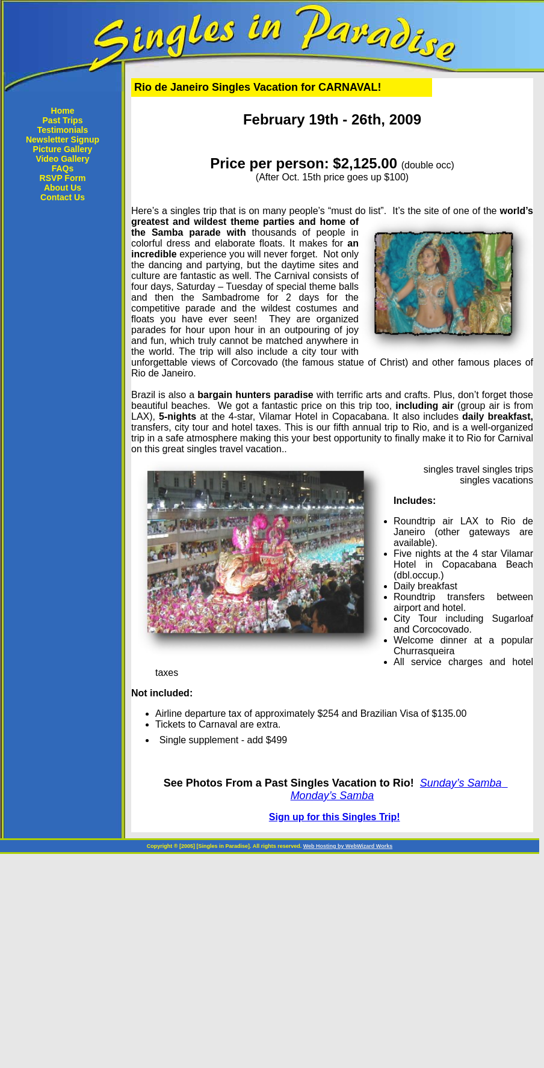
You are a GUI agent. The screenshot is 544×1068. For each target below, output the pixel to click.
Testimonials (62, 130)
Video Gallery (62, 159)
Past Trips (63, 120)
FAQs (63, 168)
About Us (62, 187)
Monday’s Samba (332, 796)
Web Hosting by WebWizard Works (347, 846)
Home (63, 110)
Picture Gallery (63, 149)
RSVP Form (63, 178)
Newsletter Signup (62, 139)
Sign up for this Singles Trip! (334, 817)
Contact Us (62, 197)
